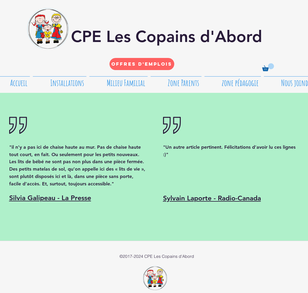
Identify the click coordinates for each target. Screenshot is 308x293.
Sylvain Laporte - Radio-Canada (212, 198)
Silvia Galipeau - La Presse (50, 198)
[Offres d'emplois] (141, 64)
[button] (268, 67)
